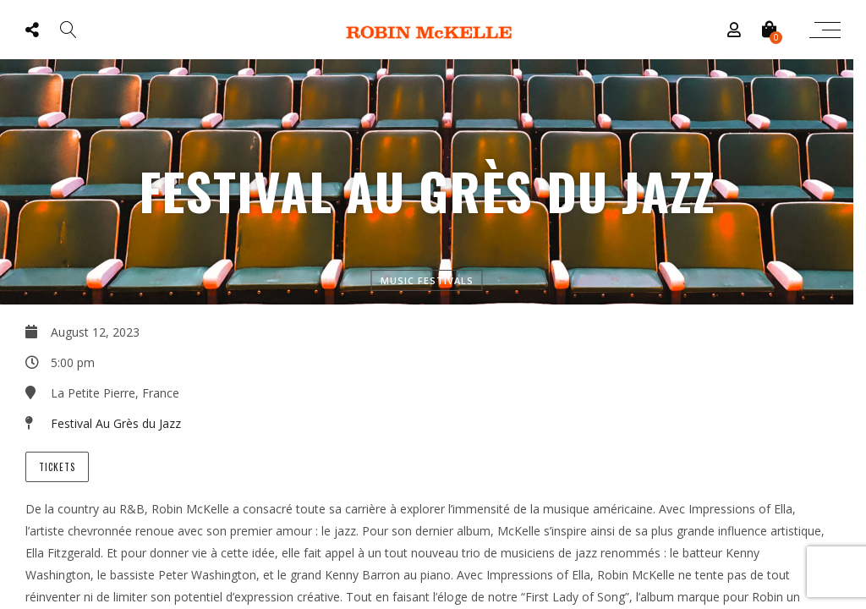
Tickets (57, 467)
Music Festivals (427, 280)
